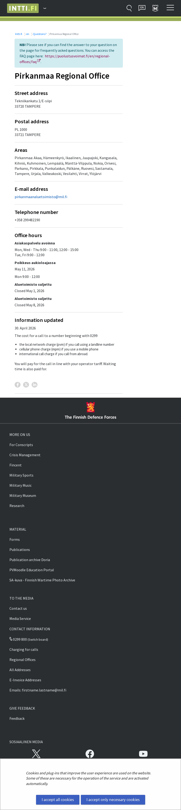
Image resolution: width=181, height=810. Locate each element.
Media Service (20, 618)
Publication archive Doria (29, 559)
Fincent (15, 465)
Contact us (18, 608)
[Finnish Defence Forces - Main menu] (42, 8)
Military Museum (22, 495)
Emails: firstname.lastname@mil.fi (37, 690)
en (27, 34)
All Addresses (20, 669)
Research (16, 505)
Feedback (17, 718)
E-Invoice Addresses (25, 680)
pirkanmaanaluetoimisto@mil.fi (41, 196)
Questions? (39, 34)
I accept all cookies (58, 799)
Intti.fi (18, 34)
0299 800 (18, 639)
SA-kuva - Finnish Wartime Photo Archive (42, 580)
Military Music (20, 485)
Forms (14, 539)
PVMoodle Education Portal (31, 569)
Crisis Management (25, 454)
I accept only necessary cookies (113, 799)
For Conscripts (21, 444)
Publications (19, 549)
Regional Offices (22, 659)
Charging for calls (23, 649)
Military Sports (21, 475)
